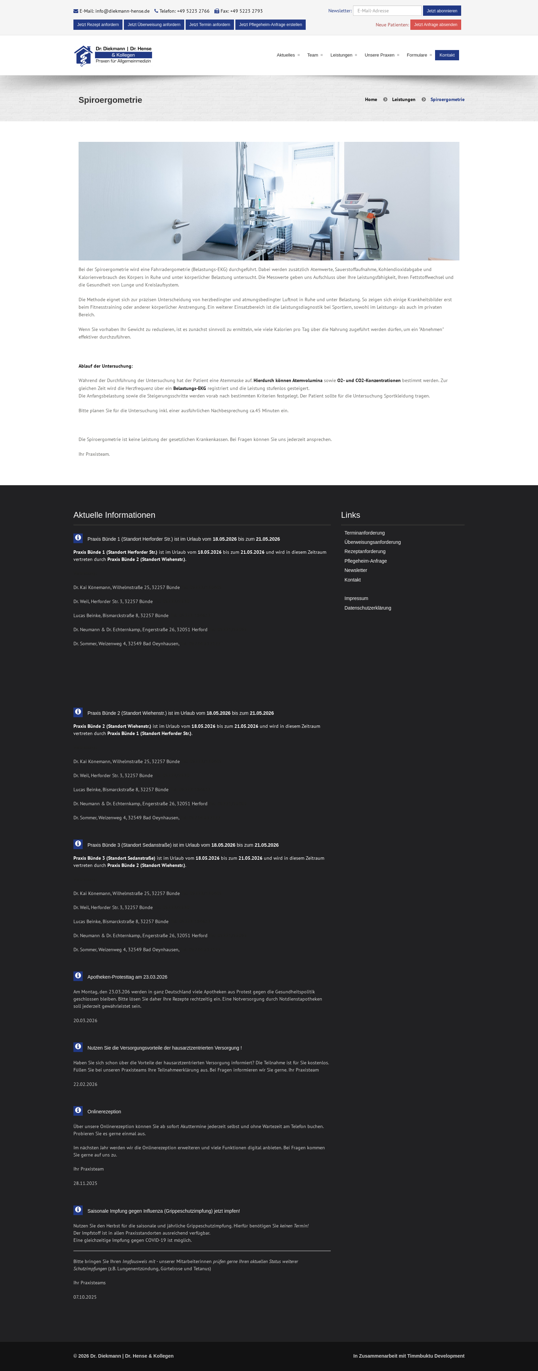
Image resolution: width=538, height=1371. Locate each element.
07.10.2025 (85, 1297)
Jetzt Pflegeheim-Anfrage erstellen (270, 24)
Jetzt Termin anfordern (209, 24)
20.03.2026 (85, 1020)
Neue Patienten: (392, 25)
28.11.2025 (85, 1183)
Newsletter (355, 570)
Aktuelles (286, 55)
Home (371, 99)
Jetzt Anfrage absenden (435, 24)
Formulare (417, 55)
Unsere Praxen (380, 55)
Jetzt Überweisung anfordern (154, 24)
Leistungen (341, 55)
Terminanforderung (364, 533)
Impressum (356, 598)
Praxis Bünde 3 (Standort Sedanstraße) (114, 858)
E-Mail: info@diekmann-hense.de (115, 11)
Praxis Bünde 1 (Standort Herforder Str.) (115, 552)
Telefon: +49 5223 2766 (185, 11)
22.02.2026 (85, 1084)
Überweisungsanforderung (372, 542)
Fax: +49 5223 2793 (242, 11)
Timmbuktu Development (436, 1356)
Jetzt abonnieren (442, 11)
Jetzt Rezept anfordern (98, 24)
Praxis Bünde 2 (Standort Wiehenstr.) (146, 559)
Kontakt (447, 55)
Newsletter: (340, 11)
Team (312, 55)
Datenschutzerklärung (367, 608)
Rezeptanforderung (365, 551)
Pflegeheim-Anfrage (365, 561)
